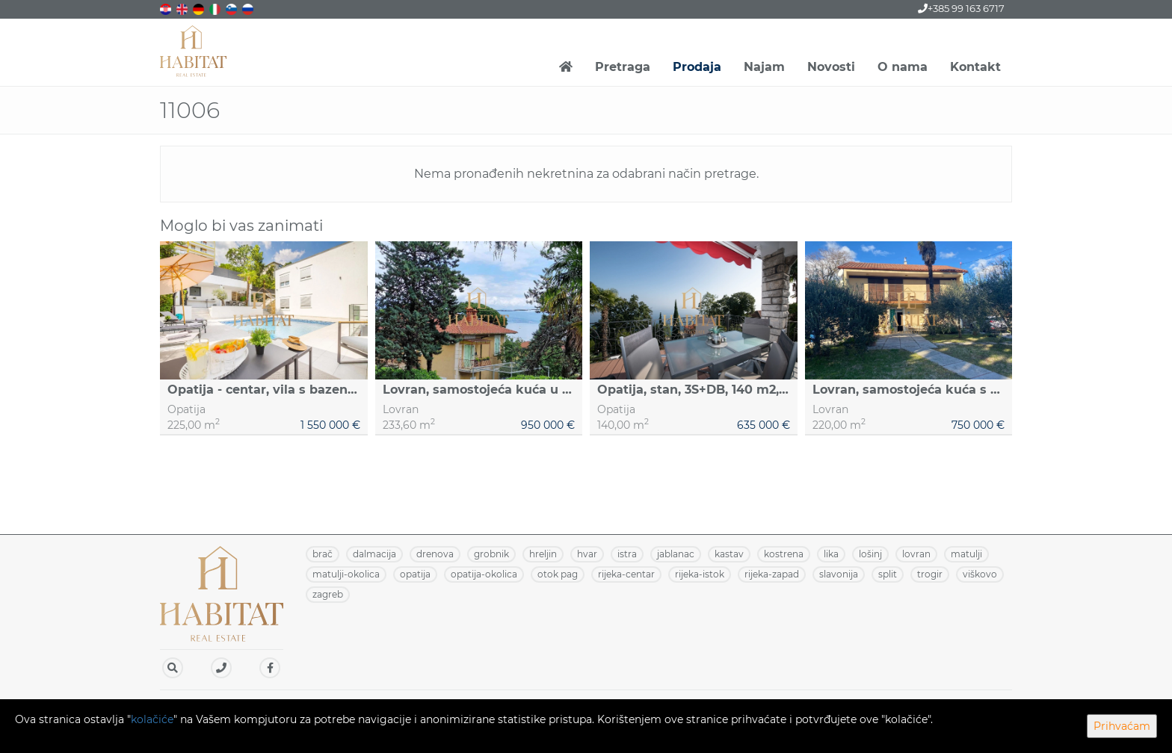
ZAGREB (327, 594)
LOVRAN (916, 554)
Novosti (831, 67)
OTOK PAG (557, 574)
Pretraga (622, 67)
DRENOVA (435, 554)
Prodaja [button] (697, 67)
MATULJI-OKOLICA (346, 574)
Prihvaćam (1122, 726)
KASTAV (729, 554)
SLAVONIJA (838, 574)
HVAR (587, 554)
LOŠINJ (870, 554)
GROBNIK (491, 554)
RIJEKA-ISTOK (699, 574)
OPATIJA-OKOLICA (484, 574)
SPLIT (887, 574)
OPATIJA (415, 574)
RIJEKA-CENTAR (626, 574)
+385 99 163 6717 (961, 8)
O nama (903, 67)
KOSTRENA (784, 554)
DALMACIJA (374, 554)
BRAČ (322, 554)
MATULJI (966, 554)
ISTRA (627, 554)
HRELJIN (543, 554)
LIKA (831, 554)
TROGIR (930, 574)
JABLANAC (675, 554)
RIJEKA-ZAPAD (771, 574)
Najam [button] (764, 67)
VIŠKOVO (980, 574)
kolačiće (152, 719)
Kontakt (975, 67)
